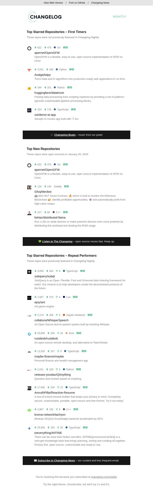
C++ (57, 212)
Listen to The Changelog (57, 241)
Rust (70, 333)
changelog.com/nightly (104, 476)
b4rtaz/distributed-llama (50, 217)
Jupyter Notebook (74, 315)
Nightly (119, 16)
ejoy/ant (39, 302)
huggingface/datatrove (49, 92)
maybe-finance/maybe (49, 356)
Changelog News (100, 2)
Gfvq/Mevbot (42, 191)
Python (61, 69)
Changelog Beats (65, 134)
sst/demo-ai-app (45, 114)
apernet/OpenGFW (47, 52)
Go (57, 47)
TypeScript (61, 109)
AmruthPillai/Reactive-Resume (54, 392)
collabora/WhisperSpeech (51, 320)
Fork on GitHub (77, 2)
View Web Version (53, 2)
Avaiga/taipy (42, 74)
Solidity (58, 186)
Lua (66, 297)
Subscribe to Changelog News (56, 460)
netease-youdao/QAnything (52, 374)
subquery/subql (44, 276)
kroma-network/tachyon (50, 414)
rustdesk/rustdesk (46, 338)
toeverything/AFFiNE (48, 432)
